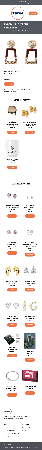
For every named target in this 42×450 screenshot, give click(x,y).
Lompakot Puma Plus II (30, 386)
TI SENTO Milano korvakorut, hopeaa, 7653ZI (29, 207)
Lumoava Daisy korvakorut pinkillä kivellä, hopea (12, 244)
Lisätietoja (9, 84)
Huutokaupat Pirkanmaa (13, 433)
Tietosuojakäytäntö (26, 447)
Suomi (29, 3)
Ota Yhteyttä (12, 447)
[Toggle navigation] (6, 13)
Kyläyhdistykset (10, 430)
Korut (12, 71)
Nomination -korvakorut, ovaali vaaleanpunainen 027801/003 (12, 207)
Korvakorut (17, 71)
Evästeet (18, 447)
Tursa (8, 428)
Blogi (8, 436)
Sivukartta (34, 447)
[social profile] (26, 2)
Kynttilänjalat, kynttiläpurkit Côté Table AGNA (12, 124)
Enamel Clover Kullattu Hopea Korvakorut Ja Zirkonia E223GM (29, 124)
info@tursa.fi (34, 3)
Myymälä (33, 13)
